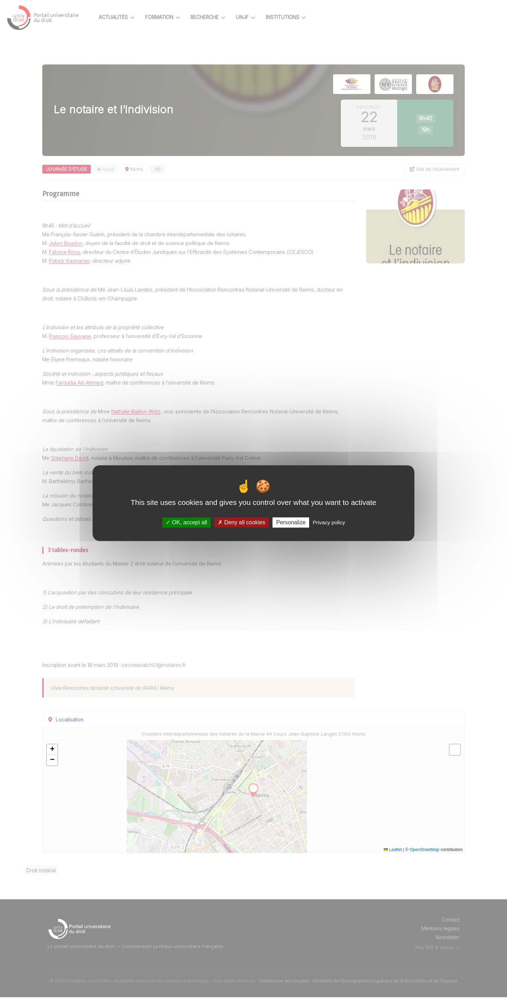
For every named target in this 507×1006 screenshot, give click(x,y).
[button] (76, 758)
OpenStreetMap (424, 858)
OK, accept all (186, 522)
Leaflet (393, 858)
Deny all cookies (241, 522)
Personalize (291, 522)
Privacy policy (329, 522)
